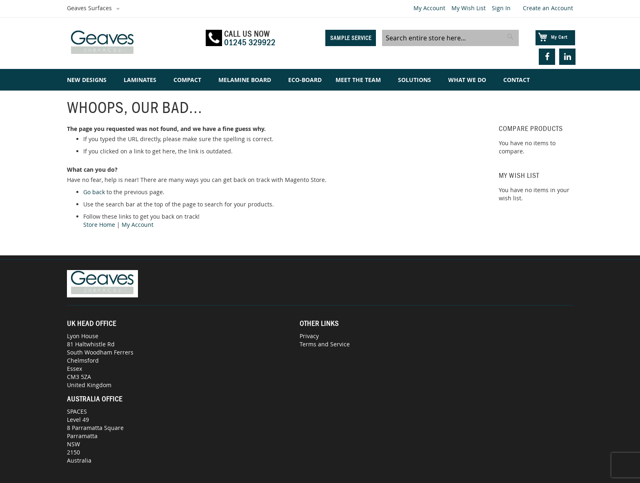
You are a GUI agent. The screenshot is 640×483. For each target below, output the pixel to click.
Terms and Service (325, 344)
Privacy (309, 336)
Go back (94, 192)
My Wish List (468, 8)
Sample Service (350, 38)
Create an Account (548, 8)
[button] (94, 8)
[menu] (320, 80)
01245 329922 (250, 42)
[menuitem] (88, 80)
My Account (429, 8)
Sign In (501, 8)
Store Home (99, 224)
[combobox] (450, 38)
